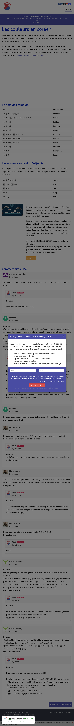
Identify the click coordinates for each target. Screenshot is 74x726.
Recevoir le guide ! (37, 385)
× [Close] (33, 717)
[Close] (63, 336)
